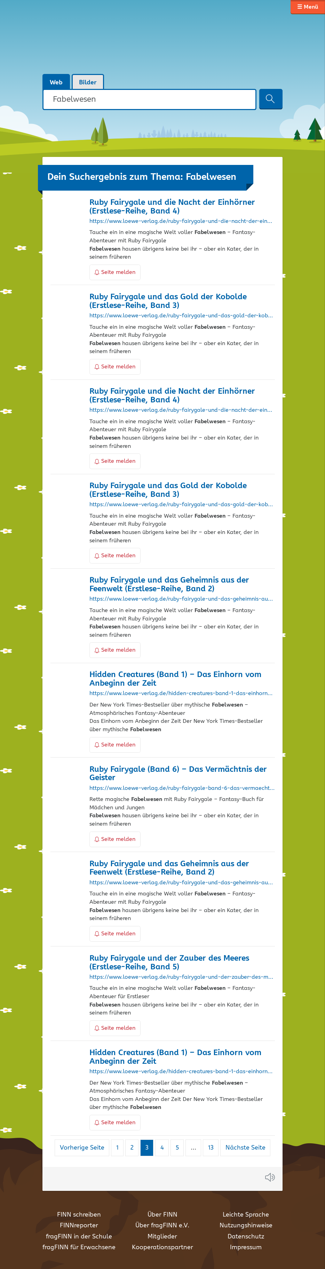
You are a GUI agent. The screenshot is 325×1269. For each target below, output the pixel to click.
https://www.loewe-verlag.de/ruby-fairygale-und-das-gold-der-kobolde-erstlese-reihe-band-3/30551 (182, 316)
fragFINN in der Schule (79, 1237)
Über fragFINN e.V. (162, 1225)
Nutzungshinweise (246, 1225)
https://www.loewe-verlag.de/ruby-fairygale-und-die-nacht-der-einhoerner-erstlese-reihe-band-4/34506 (182, 410)
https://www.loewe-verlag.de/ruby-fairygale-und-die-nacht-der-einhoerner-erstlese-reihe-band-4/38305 (182, 221)
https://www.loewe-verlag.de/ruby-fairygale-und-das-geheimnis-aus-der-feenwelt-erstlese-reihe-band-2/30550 (182, 883)
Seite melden (115, 272)
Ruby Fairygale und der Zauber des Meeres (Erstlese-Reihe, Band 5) (169, 962)
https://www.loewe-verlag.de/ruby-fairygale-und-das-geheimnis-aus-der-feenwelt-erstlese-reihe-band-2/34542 (182, 599)
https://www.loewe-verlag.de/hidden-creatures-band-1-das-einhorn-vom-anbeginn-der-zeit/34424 (182, 694)
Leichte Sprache (246, 1215)
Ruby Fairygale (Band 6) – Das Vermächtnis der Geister (178, 773)
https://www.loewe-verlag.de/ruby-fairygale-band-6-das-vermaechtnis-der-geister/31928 (182, 788)
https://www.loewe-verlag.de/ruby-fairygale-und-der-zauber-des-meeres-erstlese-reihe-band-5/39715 (182, 977)
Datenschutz (246, 1237)
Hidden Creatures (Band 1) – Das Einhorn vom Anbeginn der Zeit (175, 679)
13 (213, 1148)
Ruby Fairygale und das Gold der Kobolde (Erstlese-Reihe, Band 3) (168, 301)
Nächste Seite (245, 1148)
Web (56, 82)
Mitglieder (162, 1237)
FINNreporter (79, 1225)
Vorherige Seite (82, 1148)
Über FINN (162, 1215)
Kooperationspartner (162, 1247)
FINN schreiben (79, 1215)
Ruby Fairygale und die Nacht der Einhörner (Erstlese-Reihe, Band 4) (172, 207)
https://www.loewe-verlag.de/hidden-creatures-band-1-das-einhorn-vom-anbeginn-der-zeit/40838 (182, 1072)
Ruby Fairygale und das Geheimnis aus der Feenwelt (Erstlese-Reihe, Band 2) (169, 584)
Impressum (246, 1247)
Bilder (88, 82)
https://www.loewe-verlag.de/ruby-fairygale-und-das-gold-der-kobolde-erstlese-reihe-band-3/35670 (182, 505)
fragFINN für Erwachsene (79, 1247)
